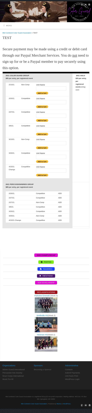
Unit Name (40, 85)
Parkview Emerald (42, 296)
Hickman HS (42, 335)
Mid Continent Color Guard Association (17, 33)
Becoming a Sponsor (42, 369)
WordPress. (67, 404)
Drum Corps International (13, 376)
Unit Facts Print (71, 376)
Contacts (69, 369)
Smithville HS (42, 315)
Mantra (59, 404)
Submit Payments (72, 373)
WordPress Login (72, 379)
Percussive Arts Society (12, 373)
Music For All (8, 379)
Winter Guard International (14, 369)
